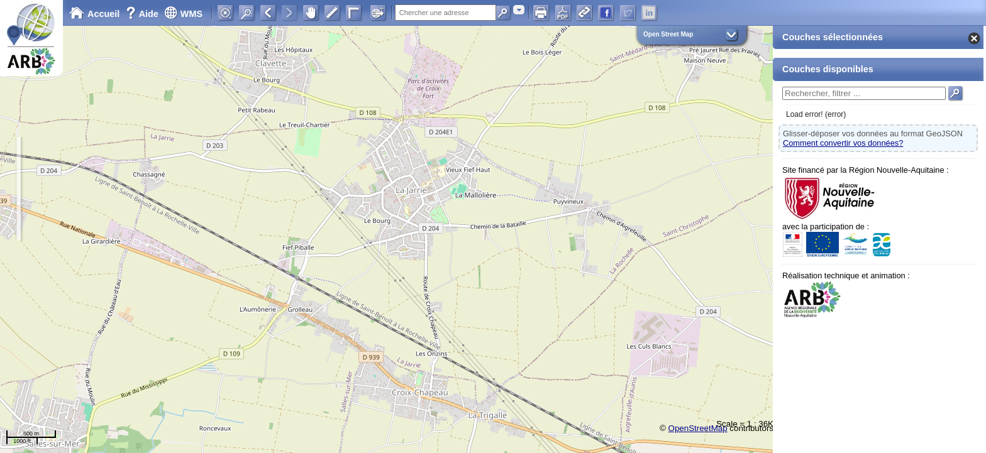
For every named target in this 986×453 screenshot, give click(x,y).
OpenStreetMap (698, 428)
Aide (143, 14)
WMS (183, 14)
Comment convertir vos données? (843, 143)
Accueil (94, 14)
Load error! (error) (816, 114)
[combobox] (518, 9)
